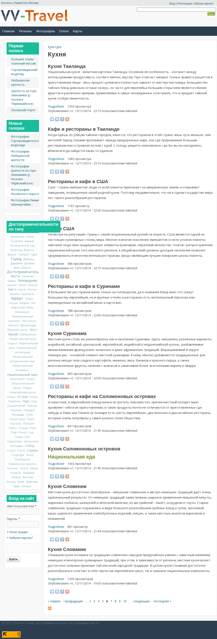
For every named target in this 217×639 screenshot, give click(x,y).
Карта (12, 289)
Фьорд (11, 481)
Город (16, 258)
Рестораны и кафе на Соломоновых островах (102, 396)
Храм (20, 481)
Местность (29, 321)
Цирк (16, 486)
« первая (54, 601)
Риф (14, 432)
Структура (17, 455)
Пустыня (28, 423)
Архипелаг (18, 236)
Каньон (33, 285)
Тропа (24, 468)
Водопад (16, 250)
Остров (22, 397)
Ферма (16, 477)
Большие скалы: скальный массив (23, 61)
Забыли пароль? (204, 3)
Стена (21, 450)
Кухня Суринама (67, 333)
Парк (25, 401)
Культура (54, 47)
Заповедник (27, 280)
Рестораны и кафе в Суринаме (84, 286)
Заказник (28, 276)
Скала (18, 437)
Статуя (11, 450)
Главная (8, 31)
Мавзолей (18, 307)
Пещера (29, 410)
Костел (32, 289)
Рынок (22, 432)
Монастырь (28, 325)
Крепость (28, 294)
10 (125, 601)
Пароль (13, 519)
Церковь (32, 481)
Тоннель (12, 468)
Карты (77, 31)
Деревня (16, 263)
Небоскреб (17, 379)
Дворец (28, 259)
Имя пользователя (22, 506)
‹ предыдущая (73, 601)
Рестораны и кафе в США (78, 181)
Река (33, 428)
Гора (34, 254)
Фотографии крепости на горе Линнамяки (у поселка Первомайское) (23, 174)
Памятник (14, 401)
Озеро (27, 388)
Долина (29, 263)
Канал (22, 285)
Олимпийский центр (22, 392)
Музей (13, 334)
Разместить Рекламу (26, 2)
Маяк (30, 307)
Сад (30, 432)
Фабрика (29, 473)
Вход (172, 3)
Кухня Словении (67, 486)
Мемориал (22, 312)
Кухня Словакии (67, 549)
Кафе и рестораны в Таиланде (84, 129)
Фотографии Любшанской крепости (20, 155)
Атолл (30, 236)
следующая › (142, 601)
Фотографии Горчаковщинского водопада (25, 141)
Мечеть (13, 325)
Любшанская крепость (20, 82)
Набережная (27, 334)
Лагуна (13, 303)
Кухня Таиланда (67, 66)
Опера (11, 397)
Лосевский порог (23, 110)
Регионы (25, 31)
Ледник (24, 303)
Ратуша (23, 428)
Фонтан (27, 477)
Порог (31, 419)
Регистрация (184, 3)
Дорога (26, 267)
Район (13, 428)
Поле (29, 414)
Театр (29, 455)
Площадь (18, 414)
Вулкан (12, 254)
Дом (16, 267)
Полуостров (17, 419)
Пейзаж (32, 406)
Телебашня (22, 459)
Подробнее (56, 106)
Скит (27, 437)
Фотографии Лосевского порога (25, 192)
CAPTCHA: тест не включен (24, 548)
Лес (33, 303)
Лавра (29, 298)
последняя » (162, 601)
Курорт (17, 298)
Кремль (15, 294)
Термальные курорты (22, 464)
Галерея (23, 254)
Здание (12, 285)
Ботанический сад (22, 245)
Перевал (16, 410)
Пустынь (16, 423)
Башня (29, 241)
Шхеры (26, 486)
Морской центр (17, 330)
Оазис (30, 379)
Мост (33, 330)
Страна (32, 450)
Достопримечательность (23, 274)
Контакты (6, 2)
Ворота (29, 250)
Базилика (17, 241)
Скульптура (14, 441)
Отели (63, 31)
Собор (29, 446)
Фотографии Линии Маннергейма (25, 202)
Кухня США (61, 228)
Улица (34, 468)
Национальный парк (22, 374)
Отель (34, 397)
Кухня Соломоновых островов (84, 448)
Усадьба (15, 473)
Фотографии (45, 31)
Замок (11, 281)
